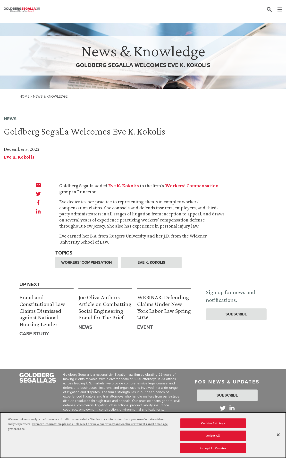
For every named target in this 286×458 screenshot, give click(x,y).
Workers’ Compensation (192, 185)
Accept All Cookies (213, 449)
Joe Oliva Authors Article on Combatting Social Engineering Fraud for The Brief (104, 307)
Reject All (213, 436)
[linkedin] (38, 211)
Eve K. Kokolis (19, 157)
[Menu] (277, 9)
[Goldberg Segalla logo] (22, 10)
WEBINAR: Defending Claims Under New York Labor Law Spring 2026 (164, 307)
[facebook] (38, 202)
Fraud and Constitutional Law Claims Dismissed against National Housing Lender (42, 310)
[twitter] (38, 193)
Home (24, 96)
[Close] (278, 435)
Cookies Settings (213, 424)
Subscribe (236, 314)
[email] (38, 185)
